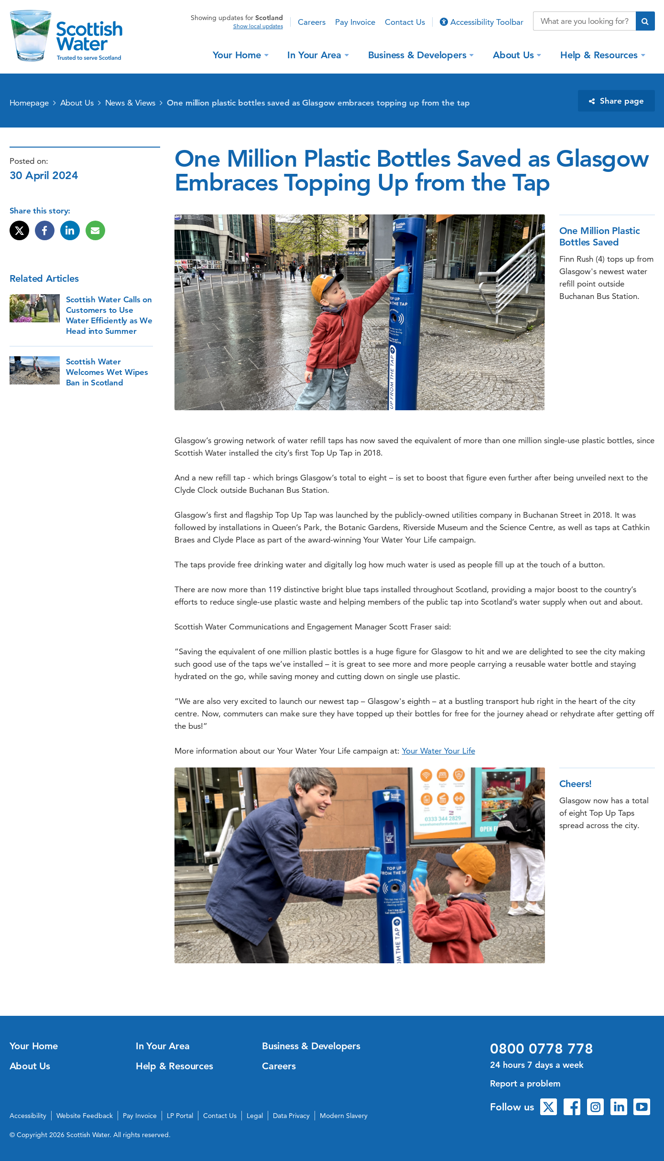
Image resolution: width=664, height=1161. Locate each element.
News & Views (130, 102)
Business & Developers (418, 54)
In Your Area (315, 54)
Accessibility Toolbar (481, 22)
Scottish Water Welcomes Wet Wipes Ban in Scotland (107, 372)
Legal (255, 1115)
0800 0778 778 (541, 1049)
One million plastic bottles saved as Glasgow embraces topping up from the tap (318, 102)
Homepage (29, 102)
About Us (514, 54)
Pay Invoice (355, 22)
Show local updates (258, 26)
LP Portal (180, 1115)
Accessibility (28, 1115)
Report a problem (525, 1083)
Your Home (238, 54)
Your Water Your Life (438, 751)
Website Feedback (84, 1115)
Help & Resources (600, 54)
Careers (312, 22)
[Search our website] (584, 21)
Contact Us (405, 22)
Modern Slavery (344, 1115)
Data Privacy (291, 1115)
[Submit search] (645, 21)
